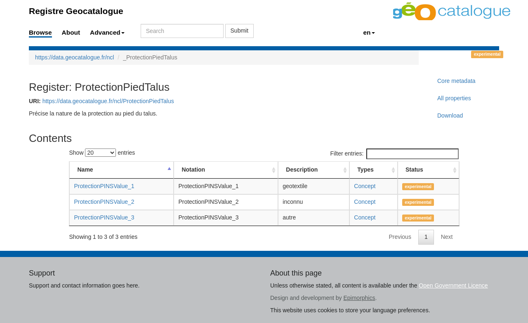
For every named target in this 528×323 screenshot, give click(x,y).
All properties (454, 98)
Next (447, 236)
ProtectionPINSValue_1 (104, 186)
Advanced (107, 32)
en (369, 32)
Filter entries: (394, 154)
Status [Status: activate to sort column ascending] (414, 169)
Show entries (102, 153)
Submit (240, 30)
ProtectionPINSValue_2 (104, 201)
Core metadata (456, 81)
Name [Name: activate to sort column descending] (85, 169)
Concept (364, 186)
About (71, 32)
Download (450, 115)
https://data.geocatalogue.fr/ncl (74, 57)
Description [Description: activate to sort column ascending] (302, 169)
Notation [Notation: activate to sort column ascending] (193, 169)
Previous (400, 236)
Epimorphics (359, 298)
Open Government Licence (453, 285)
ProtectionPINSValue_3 (104, 217)
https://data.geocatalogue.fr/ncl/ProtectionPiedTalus (108, 101)
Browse (40, 32)
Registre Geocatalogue (76, 11)
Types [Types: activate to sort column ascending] (365, 169)
